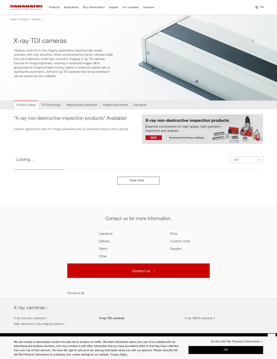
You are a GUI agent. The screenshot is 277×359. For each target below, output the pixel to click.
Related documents (115, 105)
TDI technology (51, 105)
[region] (138, 347)
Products (23, 20)
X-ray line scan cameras (29, 318)
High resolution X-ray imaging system (38, 324)
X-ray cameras (29, 308)
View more (138, 180)
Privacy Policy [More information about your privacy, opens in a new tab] (118, 354)
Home (13, 20)
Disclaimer (140, 105)
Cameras (36, 20)
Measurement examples (81, 105)
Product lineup (26, 105)
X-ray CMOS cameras (199, 318)
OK (226, 350)
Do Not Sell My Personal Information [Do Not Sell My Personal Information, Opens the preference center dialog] (235, 341)
